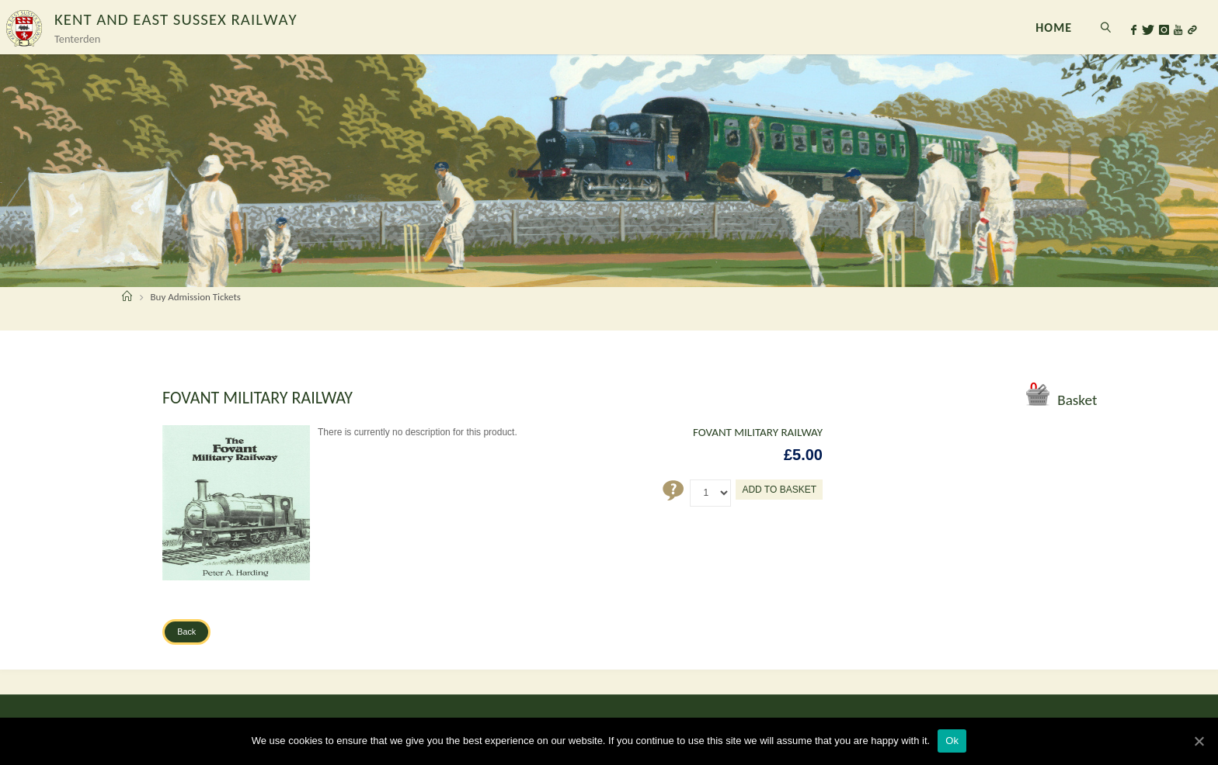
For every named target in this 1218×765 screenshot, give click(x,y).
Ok (952, 740)
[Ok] (1198, 741)
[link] (1105, 27)
